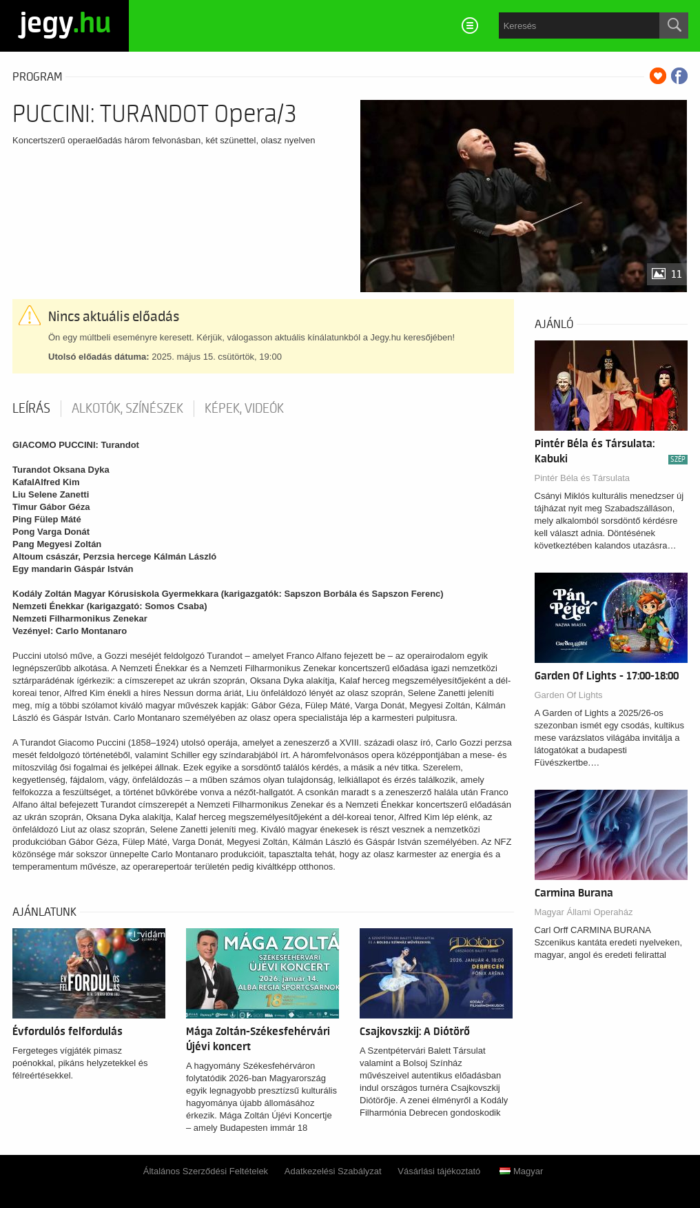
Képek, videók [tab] (244, 408)
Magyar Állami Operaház (584, 912)
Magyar (521, 1171)
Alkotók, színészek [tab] (127, 408)
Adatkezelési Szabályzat (333, 1171)
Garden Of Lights (569, 695)
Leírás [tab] (31, 408)
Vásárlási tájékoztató (439, 1171)
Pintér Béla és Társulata (582, 478)
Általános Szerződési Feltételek (205, 1171)
